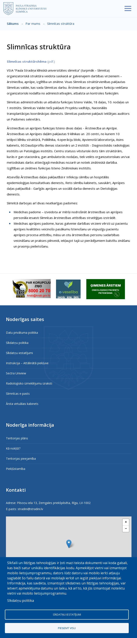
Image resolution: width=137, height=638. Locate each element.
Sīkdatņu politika (17, 343)
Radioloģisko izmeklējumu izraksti (29, 383)
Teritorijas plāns (17, 438)
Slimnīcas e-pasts (18, 394)
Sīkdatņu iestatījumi (19, 353)
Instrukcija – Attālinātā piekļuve (27, 363)
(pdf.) (31, 61)
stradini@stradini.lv (30, 509)
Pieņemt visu (67, 628)
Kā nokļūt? (13, 448)
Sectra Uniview (16, 373)
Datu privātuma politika (22, 333)
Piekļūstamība (15, 469)
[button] (68, 544)
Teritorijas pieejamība (21, 459)
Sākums (13, 23)
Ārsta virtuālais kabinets (22, 404)
